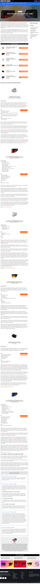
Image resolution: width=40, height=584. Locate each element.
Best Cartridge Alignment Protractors (8, 386)
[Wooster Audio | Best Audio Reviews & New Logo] (7, 1)
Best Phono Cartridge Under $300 (31, 557)
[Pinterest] (37, 1)
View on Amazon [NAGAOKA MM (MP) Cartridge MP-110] (23, 294)
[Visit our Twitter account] (3, 578)
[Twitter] (36, 1)
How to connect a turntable (6, 452)
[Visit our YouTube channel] (5, 578)
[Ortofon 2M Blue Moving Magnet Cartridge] (14, 394)
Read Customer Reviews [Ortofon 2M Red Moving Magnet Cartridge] (24, 175)
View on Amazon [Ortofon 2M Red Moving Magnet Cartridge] (23, 174)
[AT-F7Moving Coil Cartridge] (14, 90)
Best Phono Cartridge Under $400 (18, 557)
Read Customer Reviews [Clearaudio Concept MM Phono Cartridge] (24, 233)
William (18, 15)
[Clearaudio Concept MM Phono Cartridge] (14, 214)
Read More (7, 66)
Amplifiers (14, 575)
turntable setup (23, 450)
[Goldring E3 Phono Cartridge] (14, 342)
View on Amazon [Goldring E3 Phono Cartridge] (23, 353)
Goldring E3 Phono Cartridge (34, 34)
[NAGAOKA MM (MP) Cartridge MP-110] (14, 275)
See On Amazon (23, 53)
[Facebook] (34, 1)
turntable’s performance (20, 447)
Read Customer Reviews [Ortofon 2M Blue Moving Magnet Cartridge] (24, 417)
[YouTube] (39, 1)
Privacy (22, 575)
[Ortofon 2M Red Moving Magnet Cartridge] (14, 150)
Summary (32, 25)
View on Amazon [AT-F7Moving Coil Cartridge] (23, 110)
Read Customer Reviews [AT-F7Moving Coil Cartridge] (24, 111)
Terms (22, 576)
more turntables (7, 241)
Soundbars (14, 576)
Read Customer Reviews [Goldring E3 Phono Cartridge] (24, 355)
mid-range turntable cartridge (6, 129)
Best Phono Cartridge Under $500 (5, 557)
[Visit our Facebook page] (1, 578)
